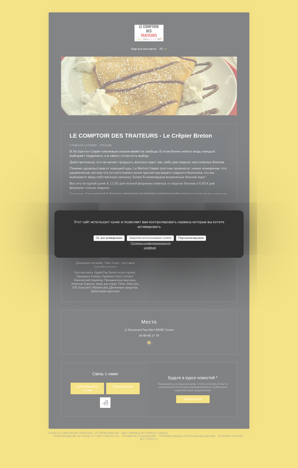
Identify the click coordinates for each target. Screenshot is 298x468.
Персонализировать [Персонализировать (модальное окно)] (191, 238)
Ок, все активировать (109, 238)
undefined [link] (150, 248)
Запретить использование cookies (150, 238)
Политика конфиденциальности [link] (151, 243)
